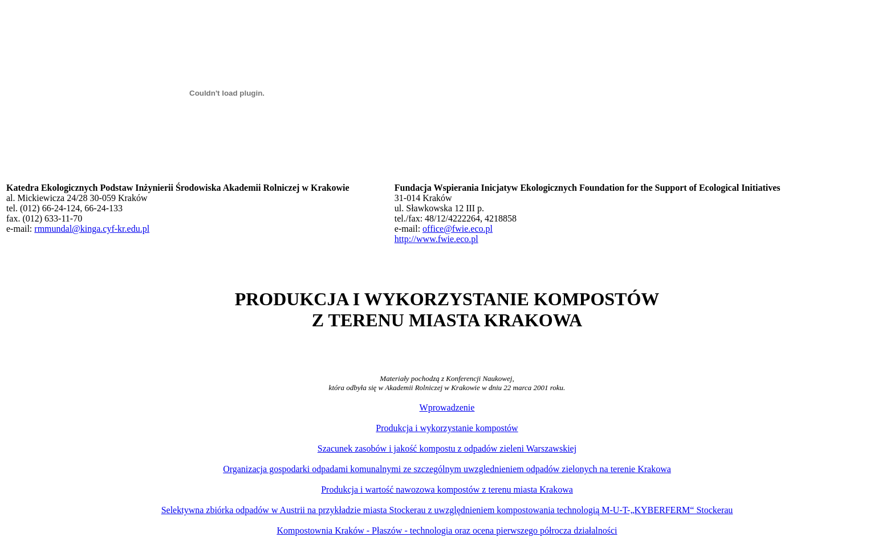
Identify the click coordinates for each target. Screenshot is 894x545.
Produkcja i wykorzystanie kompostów (447, 428)
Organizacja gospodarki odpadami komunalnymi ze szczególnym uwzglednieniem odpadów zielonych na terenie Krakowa (447, 469)
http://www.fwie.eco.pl (436, 239)
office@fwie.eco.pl (457, 228)
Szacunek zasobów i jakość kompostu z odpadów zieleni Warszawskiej (447, 448)
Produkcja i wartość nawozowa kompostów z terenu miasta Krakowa (447, 489)
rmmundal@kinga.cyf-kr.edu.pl (91, 228)
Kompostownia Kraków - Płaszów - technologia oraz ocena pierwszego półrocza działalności (447, 530)
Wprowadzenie (447, 407)
